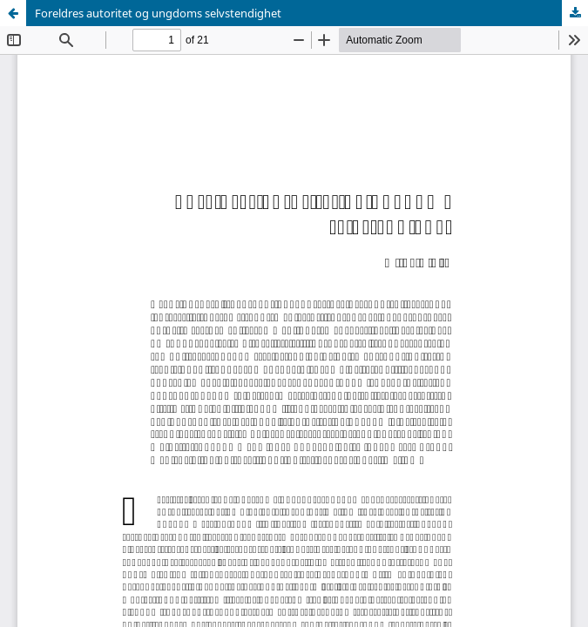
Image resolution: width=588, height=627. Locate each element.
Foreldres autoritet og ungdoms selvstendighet (158, 13)
